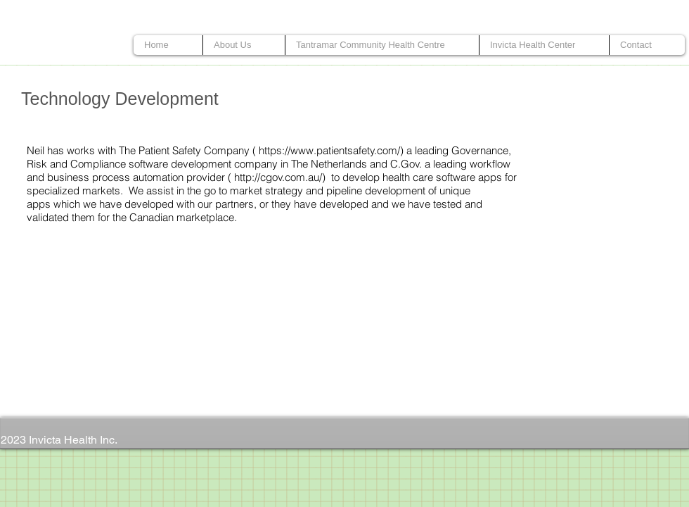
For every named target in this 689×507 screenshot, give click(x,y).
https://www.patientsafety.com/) (331, 150)
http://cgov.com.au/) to (287, 177)
